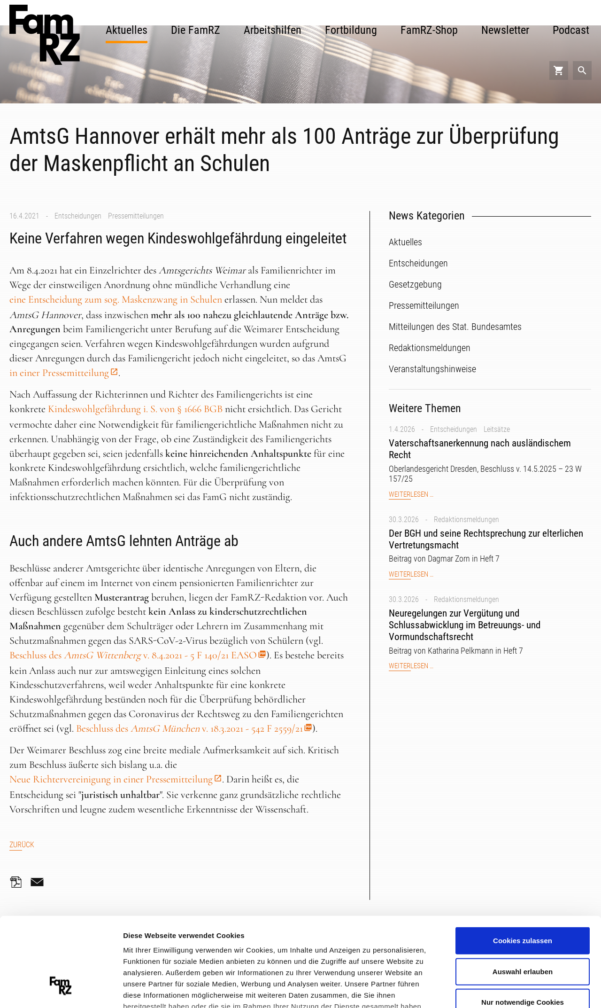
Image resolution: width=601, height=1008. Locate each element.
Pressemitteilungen (136, 215)
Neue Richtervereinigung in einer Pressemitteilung (111, 779)
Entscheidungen (77, 215)
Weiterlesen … (411, 495)
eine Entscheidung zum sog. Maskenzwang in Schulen (115, 299)
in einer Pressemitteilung (59, 373)
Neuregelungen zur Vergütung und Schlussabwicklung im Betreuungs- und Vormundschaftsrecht (464, 625)
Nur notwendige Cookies (522, 926)
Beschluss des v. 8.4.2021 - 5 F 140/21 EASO (133, 655)
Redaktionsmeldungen (466, 519)
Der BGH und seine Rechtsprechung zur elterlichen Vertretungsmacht (486, 539)
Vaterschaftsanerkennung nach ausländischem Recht (480, 449)
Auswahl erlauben (523, 895)
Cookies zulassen (522, 864)
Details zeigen (499, 989)
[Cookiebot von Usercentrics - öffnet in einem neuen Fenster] (61, 990)
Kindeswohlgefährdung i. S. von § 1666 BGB (135, 409)
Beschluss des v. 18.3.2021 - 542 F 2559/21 (189, 728)
